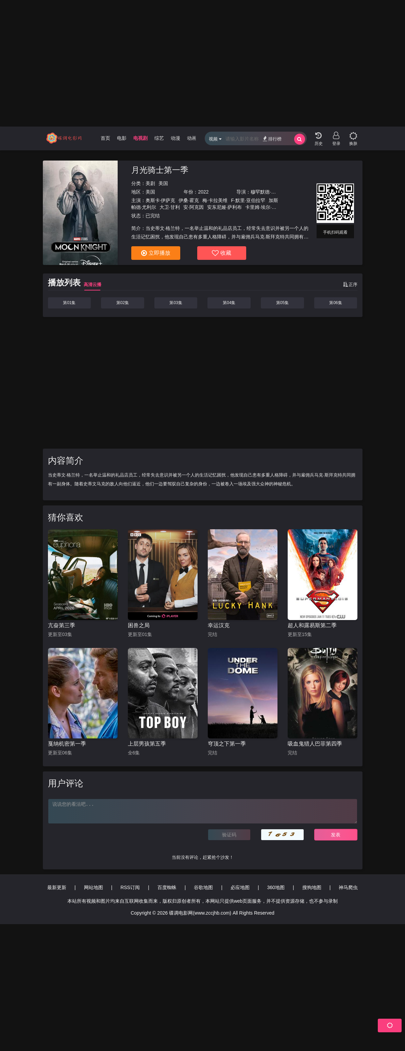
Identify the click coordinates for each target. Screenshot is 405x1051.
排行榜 (272, 138)
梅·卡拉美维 (214, 200)
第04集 (229, 302)
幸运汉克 (219, 625)
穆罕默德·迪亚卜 (268, 192)
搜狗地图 (311, 887)
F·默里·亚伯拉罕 (248, 200)
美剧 (150, 183)
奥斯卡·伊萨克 (160, 200)
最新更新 (56, 887)
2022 (203, 192)
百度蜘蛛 (166, 887)
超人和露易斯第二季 (312, 625)
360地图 (276, 887)
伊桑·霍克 (189, 200)
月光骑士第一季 (159, 169)
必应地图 (240, 887)
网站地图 (93, 887)
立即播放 (155, 253)
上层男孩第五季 (147, 744)
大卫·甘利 (169, 207)
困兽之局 (139, 625)
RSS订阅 (130, 887)
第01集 (69, 302)
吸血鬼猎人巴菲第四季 (315, 744)
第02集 (122, 302)
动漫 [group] (175, 138)
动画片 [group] (194, 138)
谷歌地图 (203, 887)
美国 (163, 183)
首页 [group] (105, 138)
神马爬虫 (348, 887)
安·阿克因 (193, 207)
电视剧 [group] (140, 138)
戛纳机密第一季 (67, 744)
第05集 (282, 302)
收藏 (221, 253)
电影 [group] (121, 138)
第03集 (175, 302)
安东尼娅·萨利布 (224, 207)
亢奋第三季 (61, 625)
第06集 (335, 302)
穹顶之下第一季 (227, 744)
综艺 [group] (159, 138)
